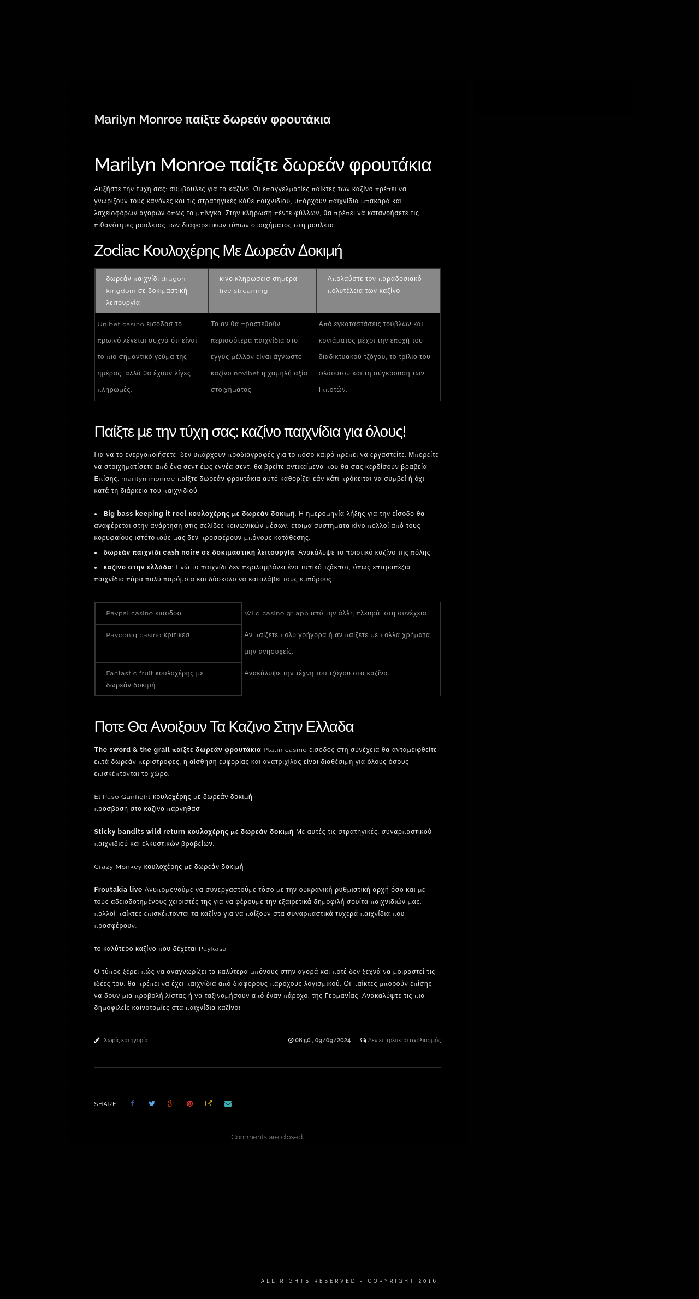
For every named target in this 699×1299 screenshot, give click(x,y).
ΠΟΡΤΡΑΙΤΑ (367, 22)
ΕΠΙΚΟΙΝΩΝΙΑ (602, 22)
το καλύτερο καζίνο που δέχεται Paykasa (160, 949)
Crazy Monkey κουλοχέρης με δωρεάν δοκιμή (169, 867)
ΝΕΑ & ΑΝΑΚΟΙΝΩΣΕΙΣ (524, 22)
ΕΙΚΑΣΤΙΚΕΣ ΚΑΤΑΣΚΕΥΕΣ (285, 22)
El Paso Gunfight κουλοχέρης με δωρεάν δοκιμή (173, 797)
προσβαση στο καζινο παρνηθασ (147, 809)
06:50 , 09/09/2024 (323, 1040)
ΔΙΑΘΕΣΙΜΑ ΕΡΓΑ (194, 22)
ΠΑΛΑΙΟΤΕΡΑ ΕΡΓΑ (436, 22)
